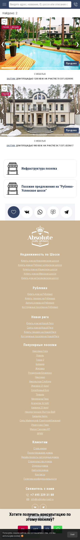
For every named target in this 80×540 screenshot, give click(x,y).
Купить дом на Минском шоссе (40, 273)
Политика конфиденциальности (40, 478)
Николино (40, 377)
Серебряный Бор (40, 390)
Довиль (40, 355)
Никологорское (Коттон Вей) (40, 411)
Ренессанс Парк (40, 424)
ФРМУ (40, 433)
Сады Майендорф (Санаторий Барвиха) (40, 420)
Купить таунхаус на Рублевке (40, 298)
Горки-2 (40, 359)
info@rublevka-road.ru (40, 499)
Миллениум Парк (40, 398)
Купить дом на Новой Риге (40, 323)
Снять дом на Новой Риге (40, 327)
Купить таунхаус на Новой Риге (40, 331)
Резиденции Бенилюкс (40, 372)
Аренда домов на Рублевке (40, 302)
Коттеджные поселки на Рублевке (40, 307)
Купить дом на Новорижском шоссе (40, 260)
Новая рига (40, 317)
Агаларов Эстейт (40, 403)
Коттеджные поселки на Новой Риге (40, 336)
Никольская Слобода (40, 381)
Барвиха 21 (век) (40, 407)
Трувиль (40, 394)
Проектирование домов (40, 452)
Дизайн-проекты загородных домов (40, 457)
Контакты (40, 474)
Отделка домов (40, 465)
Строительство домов (40, 461)
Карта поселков (40, 470)
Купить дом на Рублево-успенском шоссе (40, 265)
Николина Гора (40, 351)
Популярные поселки (40, 345)
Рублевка (40, 288)
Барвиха (40, 364)
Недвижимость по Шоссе (40, 254)
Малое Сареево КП (40, 429)
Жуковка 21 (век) (40, 385)
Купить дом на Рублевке (40, 294)
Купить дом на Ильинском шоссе (40, 269)
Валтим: (11, 78)
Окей (72, 534)
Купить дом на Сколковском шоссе (40, 278)
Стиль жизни (40, 448)
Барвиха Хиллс (40, 416)
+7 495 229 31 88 (40, 494)
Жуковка (40, 368)
